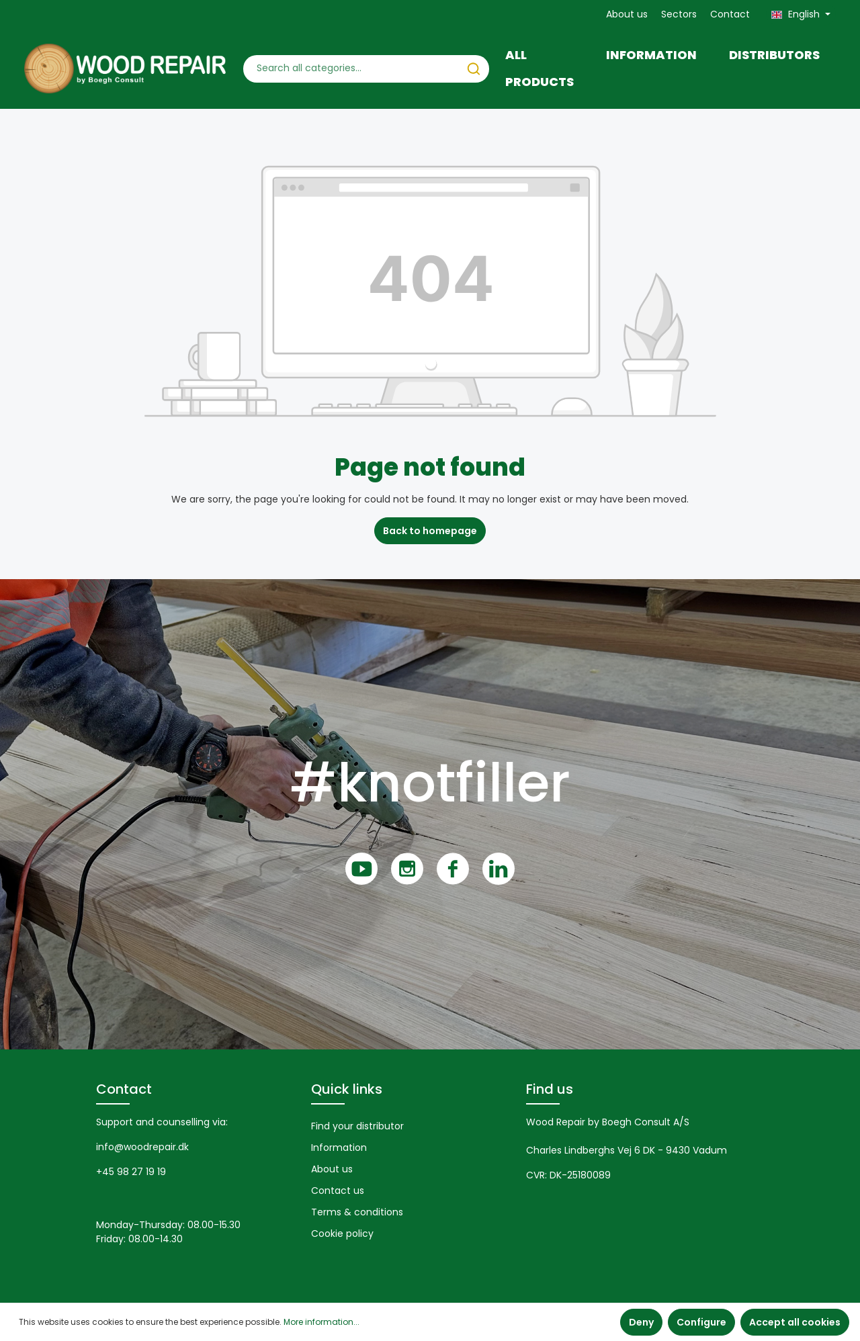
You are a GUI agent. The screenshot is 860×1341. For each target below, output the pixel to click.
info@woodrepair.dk (142, 1147)
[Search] (473, 69)
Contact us (337, 1190)
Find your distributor (357, 1126)
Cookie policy (342, 1233)
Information (339, 1147)
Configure (701, 1322)
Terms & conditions (357, 1212)
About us (627, 14)
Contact (730, 14)
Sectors (679, 14)
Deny (641, 1322)
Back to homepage (430, 530)
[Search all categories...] (351, 69)
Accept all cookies (795, 1322)
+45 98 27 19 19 (131, 1171)
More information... (321, 1322)
